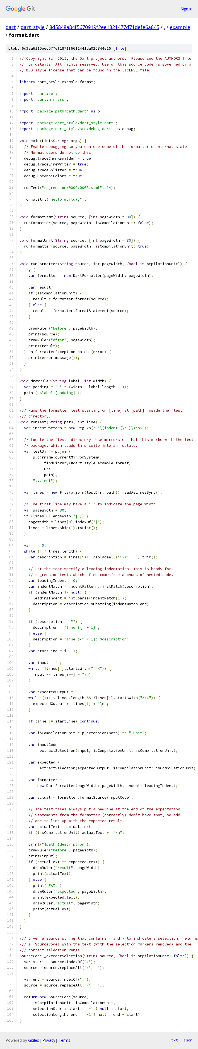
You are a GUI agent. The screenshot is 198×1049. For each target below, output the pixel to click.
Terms (64, 1040)
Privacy (48, 1040)
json (187, 1040)
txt (174, 1040)
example (180, 27)
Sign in (186, 8)
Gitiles (33, 1040)
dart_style (33, 27)
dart (11, 27)
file (119, 48)
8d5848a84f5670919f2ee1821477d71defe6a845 (104, 27)
